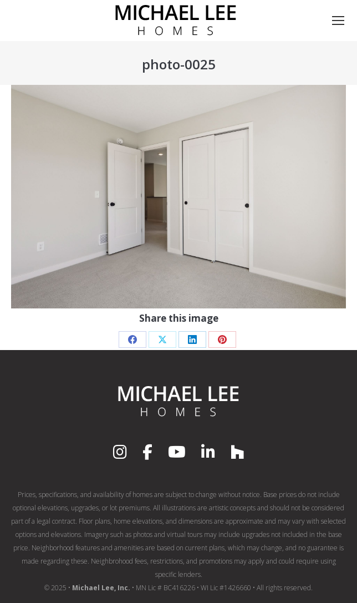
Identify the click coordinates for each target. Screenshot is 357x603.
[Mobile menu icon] (338, 20)
